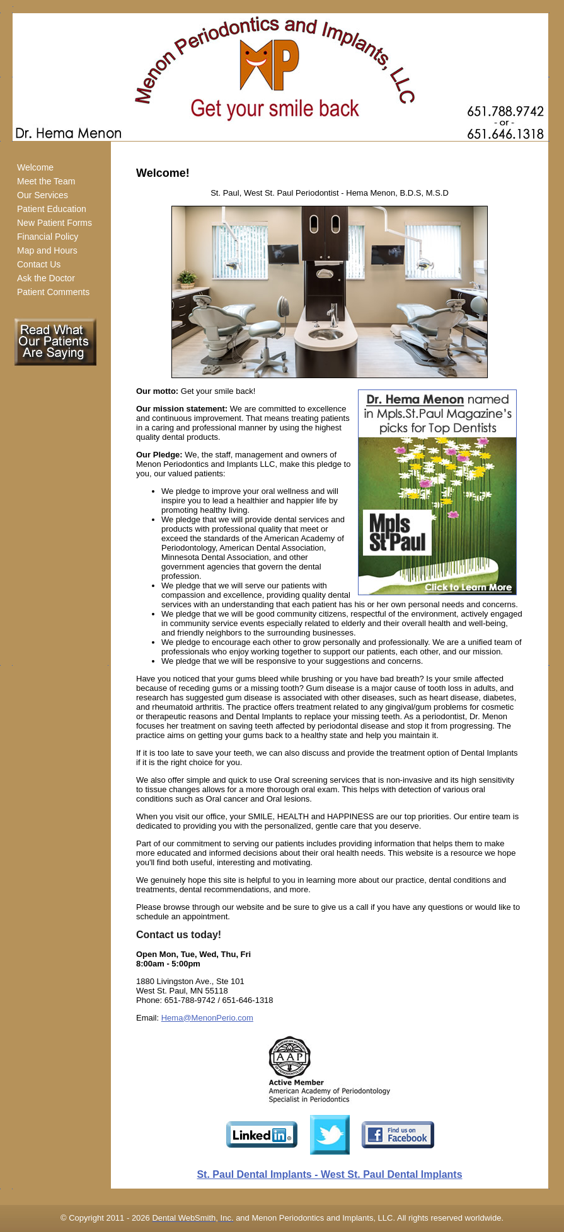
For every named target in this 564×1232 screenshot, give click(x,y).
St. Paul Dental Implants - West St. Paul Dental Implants (329, 1174)
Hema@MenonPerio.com (207, 1017)
